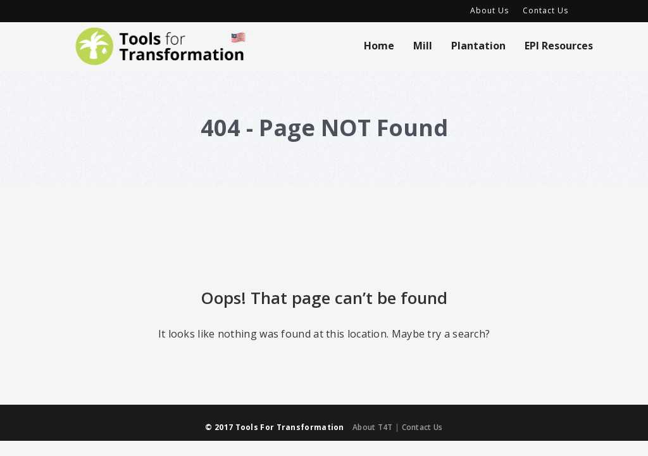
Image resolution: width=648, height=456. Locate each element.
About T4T (372, 427)
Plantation (478, 46)
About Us (489, 10)
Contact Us (545, 10)
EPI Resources (559, 46)
